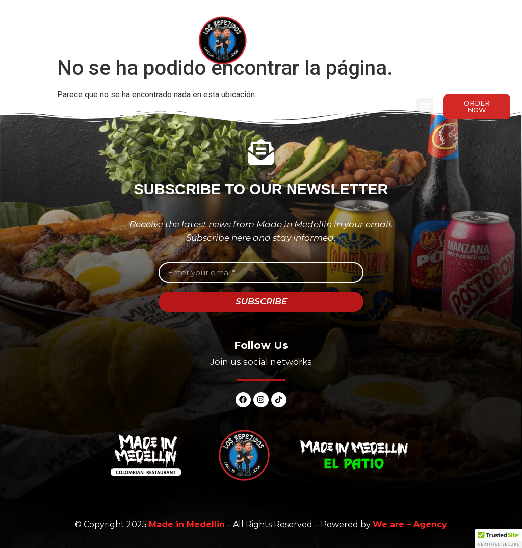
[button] (424, 106)
